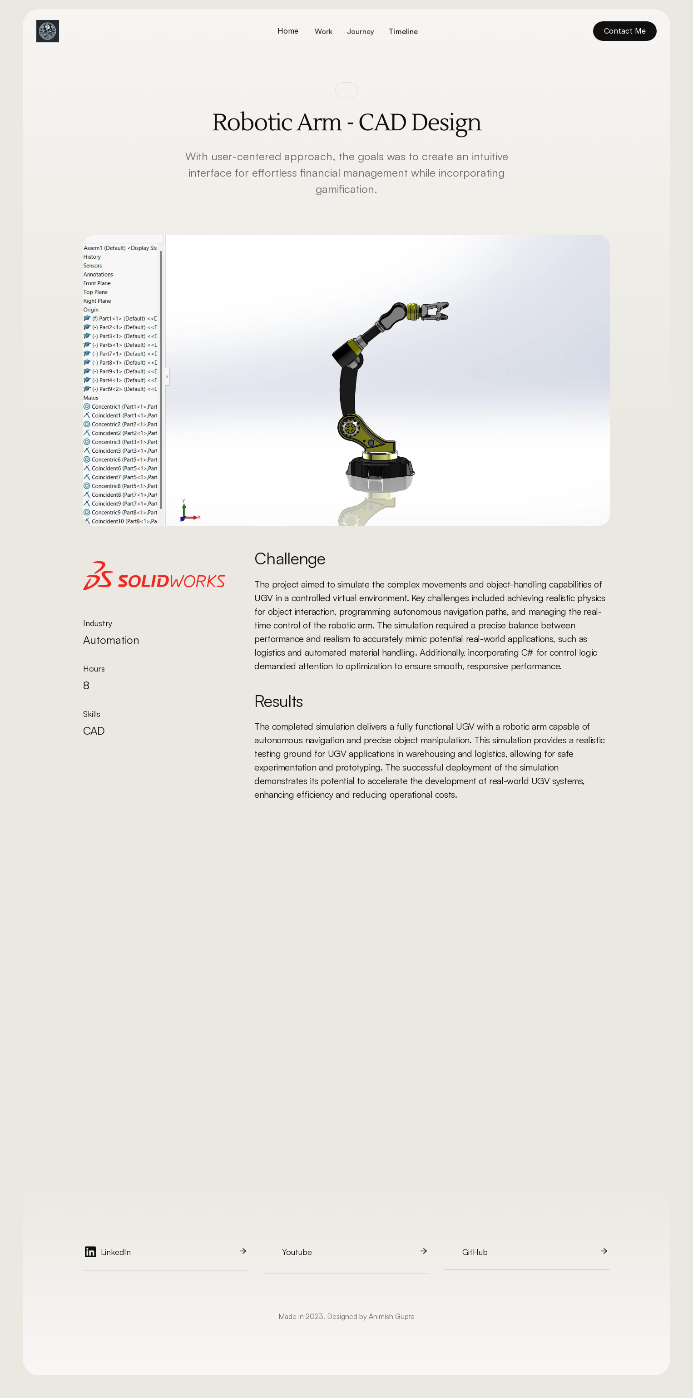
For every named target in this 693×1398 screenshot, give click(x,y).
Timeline (403, 31)
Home (287, 30)
